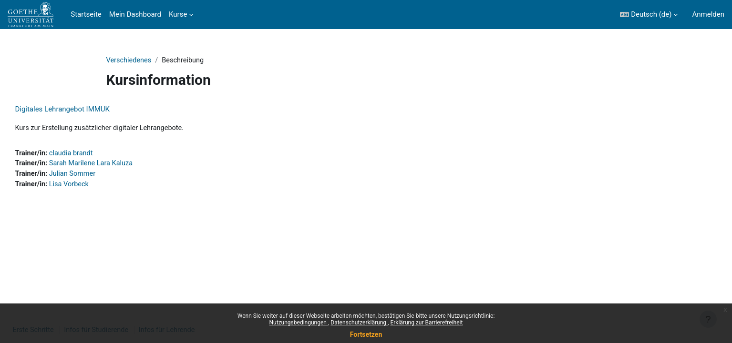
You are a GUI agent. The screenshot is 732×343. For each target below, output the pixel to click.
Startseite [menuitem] (86, 14)
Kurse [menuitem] (178, 14)
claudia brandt (94, 154)
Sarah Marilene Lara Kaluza (115, 165)
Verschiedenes (129, 60)
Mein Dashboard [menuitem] (135, 14)
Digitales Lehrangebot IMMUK (83, 109)
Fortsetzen (366, 334)
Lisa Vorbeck (92, 186)
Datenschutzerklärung (359, 322)
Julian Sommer (96, 175)
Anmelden (708, 14)
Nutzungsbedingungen (298, 322)
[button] (649, 14)
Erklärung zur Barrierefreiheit (426, 322)
